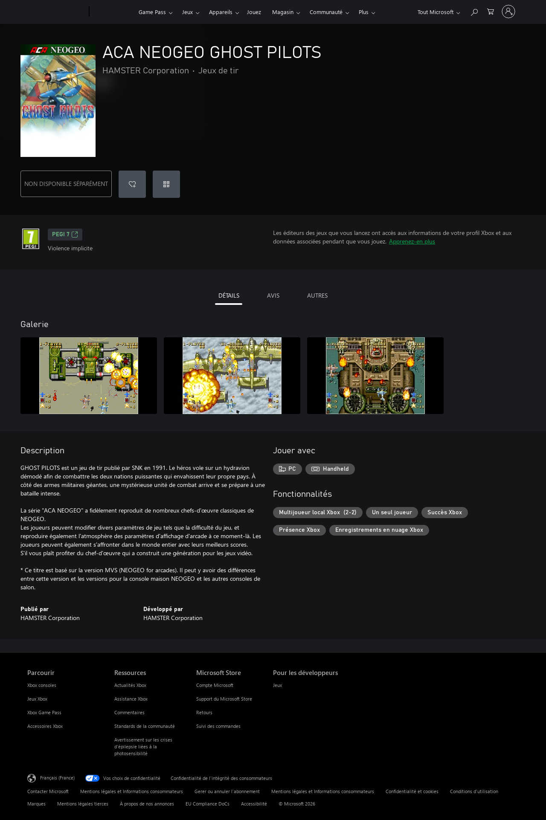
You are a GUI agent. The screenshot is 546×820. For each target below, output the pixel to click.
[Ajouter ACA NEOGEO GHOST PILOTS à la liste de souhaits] (132, 184)
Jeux (187, 11)
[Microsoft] (56, 11)
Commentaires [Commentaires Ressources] (129, 712)
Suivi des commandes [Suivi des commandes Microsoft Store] (218, 726)
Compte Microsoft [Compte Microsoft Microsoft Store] (214, 685)
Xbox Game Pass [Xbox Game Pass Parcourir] (44, 712)
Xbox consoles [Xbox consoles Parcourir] (41, 685)
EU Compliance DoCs (207, 803)
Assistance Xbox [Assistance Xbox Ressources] (131, 698)
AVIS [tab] (273, 295)
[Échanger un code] (166, 184)
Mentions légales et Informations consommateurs (131, 791)
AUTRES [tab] (317, 295)
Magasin (282, 11)
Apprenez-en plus (412, 241)
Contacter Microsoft (48, 791)
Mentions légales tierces (82, 803)
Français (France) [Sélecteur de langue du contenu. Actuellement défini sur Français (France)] (57, 777)
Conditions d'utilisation (474, 791)
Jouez (254, 11)
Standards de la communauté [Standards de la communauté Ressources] (144, 726)
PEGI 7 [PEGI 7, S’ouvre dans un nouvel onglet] (65, 234)
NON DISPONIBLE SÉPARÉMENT (66, 184)
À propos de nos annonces (147, 803)
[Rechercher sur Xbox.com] (474, 10)
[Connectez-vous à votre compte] (508, 11)
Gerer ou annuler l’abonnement (227, 791)
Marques (36, 803)
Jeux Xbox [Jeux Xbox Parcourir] (37, 698)
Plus (364, 11)
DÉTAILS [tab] (228, 295)
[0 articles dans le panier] (490, 11)
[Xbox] (112, 11)
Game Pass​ (152, 11)
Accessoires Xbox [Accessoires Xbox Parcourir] (45, 726)
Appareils (220, 11)
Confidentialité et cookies (412, 791)
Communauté (326, 11)
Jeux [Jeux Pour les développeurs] (277, 685)
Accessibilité (254, 803)
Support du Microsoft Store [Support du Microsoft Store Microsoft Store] (224, 698)
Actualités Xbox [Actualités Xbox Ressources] (130, 685)
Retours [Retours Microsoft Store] (204, 712)
